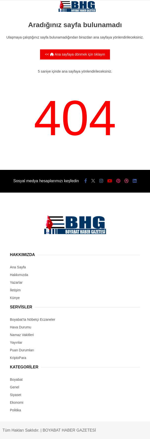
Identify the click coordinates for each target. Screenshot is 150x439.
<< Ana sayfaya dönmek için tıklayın (75, 54)
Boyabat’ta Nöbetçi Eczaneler (32, 319)
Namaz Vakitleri (22, 335)
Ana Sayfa (18, 267)
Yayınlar (16, 342)
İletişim (15, 290)
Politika (15, 410)
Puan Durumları (22, 350)
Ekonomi (16, 402)
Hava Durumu (20, 327)
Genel (14, 387)
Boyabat (16, 379)
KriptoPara (18, 358)
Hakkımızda (19, 275)
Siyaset (15, 395)
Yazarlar (16, 282)
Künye (15, 298)
